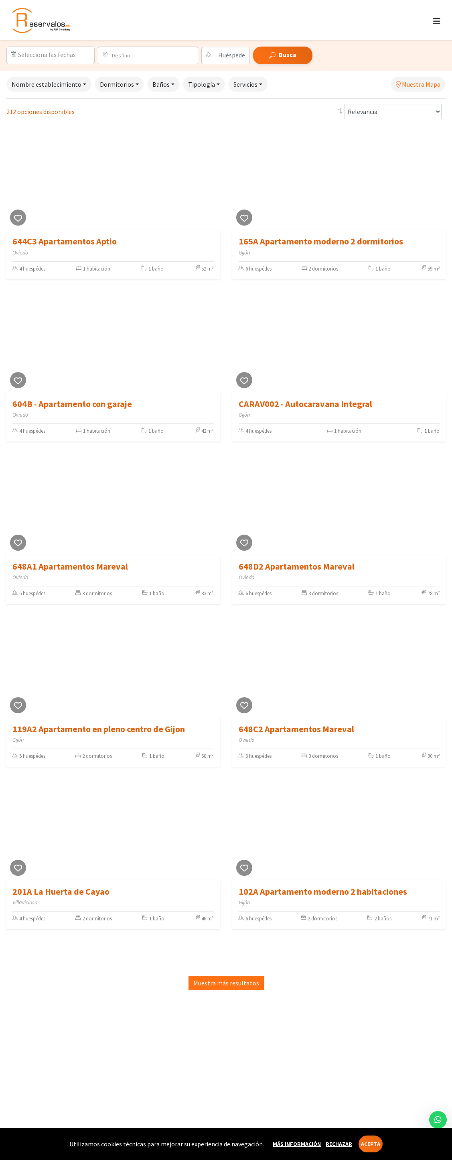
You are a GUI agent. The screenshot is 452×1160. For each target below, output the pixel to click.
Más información (297, 1144)
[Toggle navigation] (437, 21)
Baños (161, 84)
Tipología (201, 84)
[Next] (212, 179)
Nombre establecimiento (46, 84)
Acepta (370, 1144)
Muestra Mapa (418, 84)
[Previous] (14, 179)
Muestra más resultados (226, 983)
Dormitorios (117, 84)
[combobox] (152, 55)
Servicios (245, 84)
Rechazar (339, 1144)
